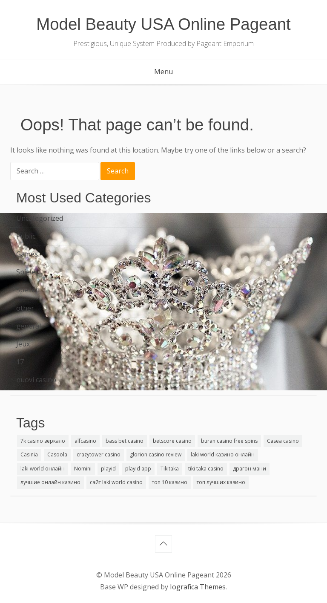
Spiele (25, 272)
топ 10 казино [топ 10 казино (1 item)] (169, 482)
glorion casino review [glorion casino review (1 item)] (155, 454)
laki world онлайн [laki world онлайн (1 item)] (42, 468)
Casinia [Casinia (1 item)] (29, 454)
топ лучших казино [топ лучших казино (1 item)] (221, 482)
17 (20, 361)
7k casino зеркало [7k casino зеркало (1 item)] (42, 440)
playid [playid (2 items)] (108, 468)
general (28, 326)
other (25, 308)
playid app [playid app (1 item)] (138, 468)
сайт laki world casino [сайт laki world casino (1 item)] (116, 482)
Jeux (23, 344)
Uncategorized (39, 218)
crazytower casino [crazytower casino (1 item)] (98, 454)
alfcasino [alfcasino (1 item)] (85, 440)
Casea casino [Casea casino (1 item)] (283, 440)
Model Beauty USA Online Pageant (163, 24)
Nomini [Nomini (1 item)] (83, 468)
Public (25, 236)
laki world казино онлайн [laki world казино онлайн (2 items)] (223, 454)
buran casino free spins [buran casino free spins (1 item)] (229, 440)
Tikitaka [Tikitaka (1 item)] (170, 468)
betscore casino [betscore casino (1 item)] (172, 440)
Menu (163, 71)
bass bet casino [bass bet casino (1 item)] (124, 440)
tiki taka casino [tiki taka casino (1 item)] (206, 468)
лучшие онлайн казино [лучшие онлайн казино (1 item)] (50, 482)
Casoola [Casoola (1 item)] (57, 454)
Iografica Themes (198, 586)
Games (27, 254)
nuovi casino (36, 379)
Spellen (28, 289)
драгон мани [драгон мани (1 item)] (249, 468)
